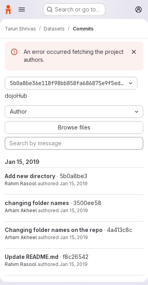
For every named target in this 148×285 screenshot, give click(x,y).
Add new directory (30, 176)
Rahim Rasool (20, 183)
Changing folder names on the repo (54, 229)
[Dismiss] (134, 52)
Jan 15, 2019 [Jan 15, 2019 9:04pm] (74, 183)
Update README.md (31, 256)
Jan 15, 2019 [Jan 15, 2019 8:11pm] (74, 264)
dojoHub (16, 95)
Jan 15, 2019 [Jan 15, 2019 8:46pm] (74, 210)
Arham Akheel (21, 210)
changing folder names (37, 203)
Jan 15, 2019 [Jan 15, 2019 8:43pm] (74, 237)
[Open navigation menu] (21, 9)
